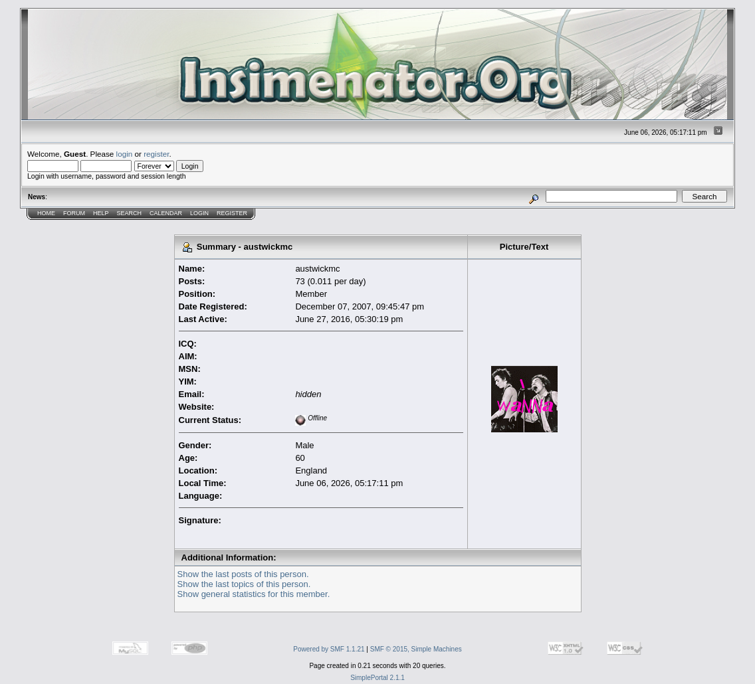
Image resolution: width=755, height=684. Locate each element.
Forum (74, 213)
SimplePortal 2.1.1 (377, 677)
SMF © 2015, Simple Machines (416, 649)
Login (199, 213)
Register (232, 213)
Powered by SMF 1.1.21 (328, 649)
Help (101, 213)
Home (46, 213)
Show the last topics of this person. (244, 584)
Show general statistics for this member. (253, 594)
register (156, 153)
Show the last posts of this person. (243, 574)
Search (129, 213)
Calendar (166, 213)
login (124, 153)
